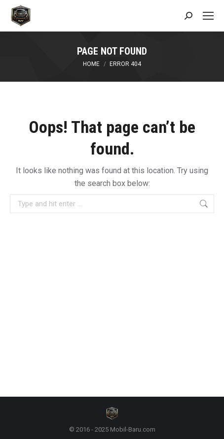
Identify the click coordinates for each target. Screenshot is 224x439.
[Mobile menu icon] (208, 16)
